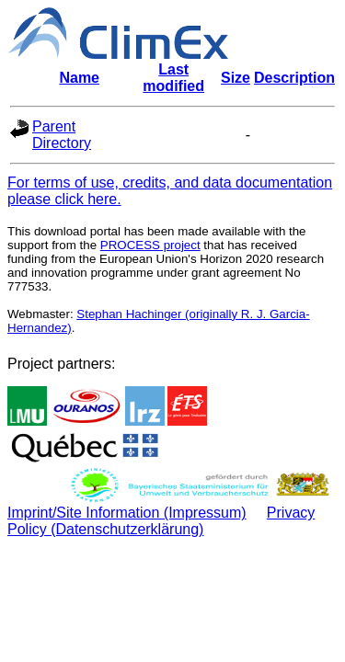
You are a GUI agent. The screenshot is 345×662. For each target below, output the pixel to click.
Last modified (173, 78)
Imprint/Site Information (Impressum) (127, 512)
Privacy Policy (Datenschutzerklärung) (161, 521)
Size (235, 78)
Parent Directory (61, 135)
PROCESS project (150, 245)
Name (79, 78)
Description (294, 78)
